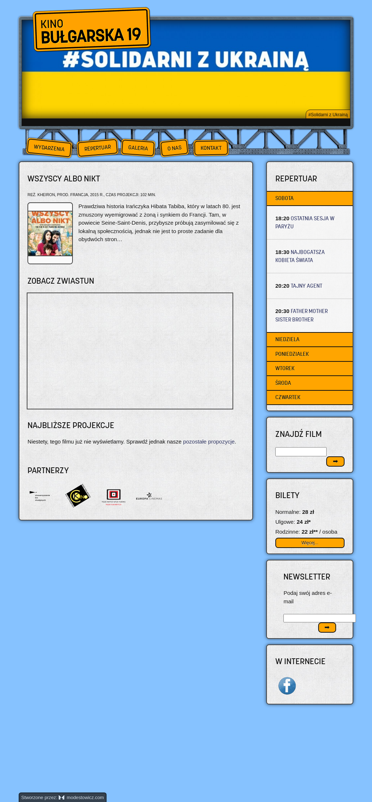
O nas (174, 148)
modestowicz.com (81, 797)
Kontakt (211, 148)
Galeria (138, 148)
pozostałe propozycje (209, 441)
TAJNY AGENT (306, 286)
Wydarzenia (49, 148)
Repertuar (97, 148)
